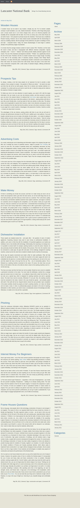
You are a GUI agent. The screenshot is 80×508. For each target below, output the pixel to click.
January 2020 (58, 146)
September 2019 (59, 158)
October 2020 (58, 119)
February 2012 (58, 389)
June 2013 (57, 354)
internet (39, 129)
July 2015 (57, 293)
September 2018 (59, 193)
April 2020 (57, 137)
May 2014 (57, 325)
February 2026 (58, 43)
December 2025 (59, 46)
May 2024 (57, 58)
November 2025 (59, 49)
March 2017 (58, 246)
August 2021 (58, 93)
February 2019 (58, 178)
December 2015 (59, 278)
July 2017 (57, 234)
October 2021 (58, 87)
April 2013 (57, 360)
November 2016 (59, 254)
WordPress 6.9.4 (38, 495)
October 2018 (58, 190)
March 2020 (58, 140)
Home (2, 1)
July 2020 (57, 128)
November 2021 (59, 84)
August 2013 (58, 348)
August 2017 (58, 231)
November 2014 (59, 307)
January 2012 (58, 392)
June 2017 (57, 237)
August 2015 (58, 290)
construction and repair (35, 69)
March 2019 (58, 175)
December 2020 (59, 114)
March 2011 (58, 422)
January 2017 (58, 251)
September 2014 (59, 313)
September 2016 (59, 257)
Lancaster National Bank (15, 10)
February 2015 (58, 298)
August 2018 (58, 196)
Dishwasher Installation (13, 234)
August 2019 (58, 160)
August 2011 (58, 407)
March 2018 (58, 210)
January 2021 (58, 111)
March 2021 (58, 108)
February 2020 (58, 143)
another (39, 345)
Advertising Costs (10, 139)
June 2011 (57, 413)
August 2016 (58, 260)
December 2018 (59, 184)
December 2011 (59, 395)
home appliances (37, 293)
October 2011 (58, 401)
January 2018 (58, 216)
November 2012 (59, 375)
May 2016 (57, 269)
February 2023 (58, 75)
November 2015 (59, 281)
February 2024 (58, 67)
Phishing (5, 303)
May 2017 (57, 240)
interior (39, 225)
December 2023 (59, 70)
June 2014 (57, 322)
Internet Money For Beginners (16, 354)
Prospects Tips (8, 78)
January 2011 (58, 427)
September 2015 (59, 287)
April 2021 (57, 105)
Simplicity (53, 495)
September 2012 (59, 380)
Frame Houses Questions (14, 404)
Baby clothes (23, 359)
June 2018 (57, 202)
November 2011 (59, 398)
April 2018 (57, 207)
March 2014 (58, 331)
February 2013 (58, 366)
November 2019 (59, 152)
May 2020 (57, 134)
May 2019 (57, 169)
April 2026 (57, 37)
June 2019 (57, 166)
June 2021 (57, 99)
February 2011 (58, 425)
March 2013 (58, 363)
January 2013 (58, 369)
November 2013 (59, 342)
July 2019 (57, 163)
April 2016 (57, 272)
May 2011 (57, 416)
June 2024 (57, 55)
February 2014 (58, 334)
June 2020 (57, 131)
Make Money (7, 190)
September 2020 (59, 122)
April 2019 (57, 172)
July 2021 (57, 96)
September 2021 (59, 90)
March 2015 (58, 295)
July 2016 (57, 263)
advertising (38, 181)
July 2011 (57, 410)
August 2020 (58, 125)
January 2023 (58, 78)
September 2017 (59, 228)
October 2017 (58, 225)
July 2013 (57, 351)
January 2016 (58, 275)
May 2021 (57, 102)
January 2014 (58, 337)
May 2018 (57, 205)
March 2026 (58, 40)
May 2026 (57, 34)
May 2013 (57, 357)
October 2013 (58, 345)
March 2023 (58, 73)
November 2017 (59, 222)
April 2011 (57, 419)
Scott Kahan (33, 97)
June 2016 (57, 266)
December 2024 (59, 52)
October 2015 (58, 284)
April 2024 (57, 61)
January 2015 (58, 301)
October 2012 (58, 378)
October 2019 (58, 155)
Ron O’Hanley (44, 144)
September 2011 (59, 404)
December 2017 (59, 219)
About (7, 1)
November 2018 (59, 187)
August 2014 (58, 316)
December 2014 (59, 304)
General (23, 69)
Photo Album (11, 474)
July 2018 (57, 199)
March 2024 (58, 64)
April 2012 (57, 386)
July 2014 (57, 319)
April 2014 (57, 328)
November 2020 (59, 116)
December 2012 (59, 372)
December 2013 (59, 339)
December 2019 (59, 149)
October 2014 (58, 310)
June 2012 (57, 383)
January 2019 (58, 181)
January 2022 (58, 81)
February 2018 (58, 213)
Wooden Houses (9, 25)
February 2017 (58, 249)
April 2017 (57, 243)
